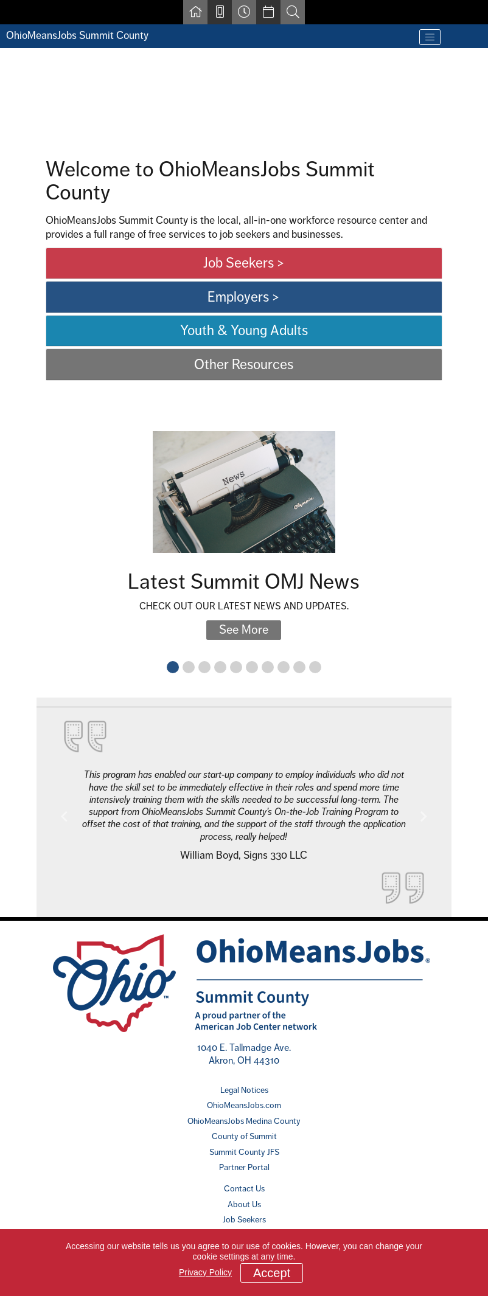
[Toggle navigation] (430, 37)
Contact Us (244, 1188)
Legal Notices (244, 1090)
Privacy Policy (205, 1272)
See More (243, 630)
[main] (244, 483)
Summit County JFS (244, 1152)
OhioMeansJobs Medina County (244, 1121)
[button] (64, 817)
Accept (271, 1273)
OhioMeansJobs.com (244, 1105)
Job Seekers (244, 1219)
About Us (244, 1204)
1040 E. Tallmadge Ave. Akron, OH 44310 (244, 1054)
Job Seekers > (244, 263)
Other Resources (243, 364)
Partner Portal (244, 1167)
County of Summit (244, 1136)
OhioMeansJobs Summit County (77, 35)
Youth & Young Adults (244, 330)
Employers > (243, 297)
